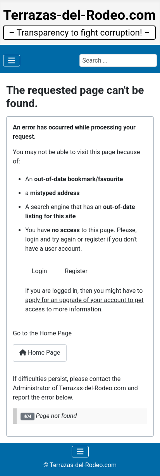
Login (39, 271)
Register (76, 271)
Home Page (39, 352)
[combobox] (118, 60)
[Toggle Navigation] (11, 60)
